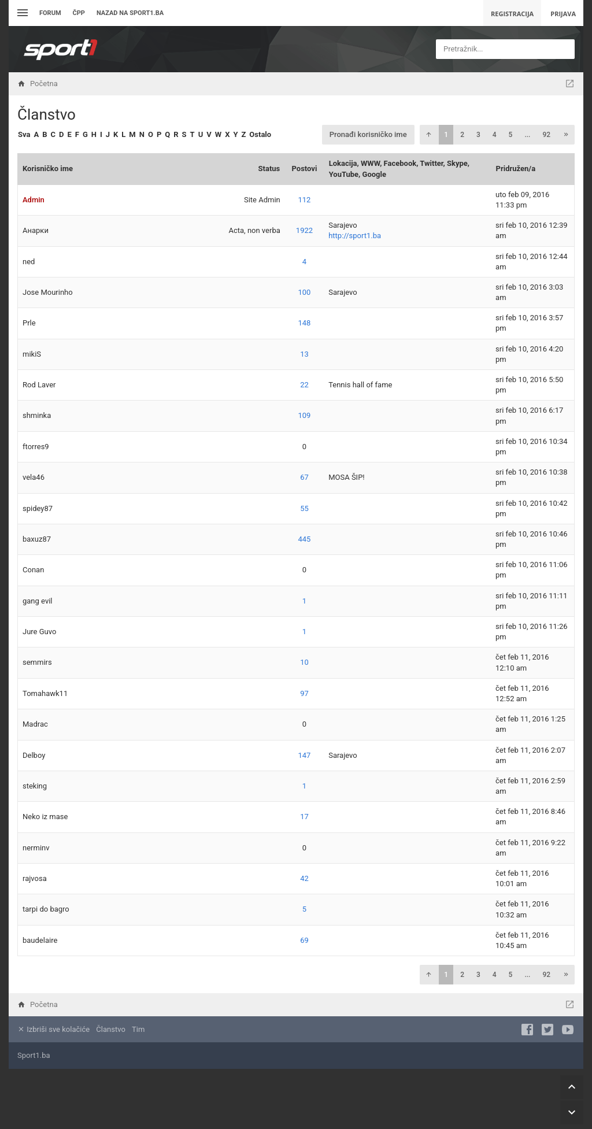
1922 (304, 230)
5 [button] (511, 135)
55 (304, 508)
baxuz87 (37, 539)
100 (304, 292)
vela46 (34, 477)
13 (304, 354)
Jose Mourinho (48, 292)
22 (304, 384)
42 (304, 878)
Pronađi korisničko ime (368, 134)
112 (304, 199)
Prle (29, 323)
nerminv (36, 847)
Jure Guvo (39, 631)
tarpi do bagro (46, 909)
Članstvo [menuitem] (110, 1029)
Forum (50, 13)
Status (269, 168)
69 (304, 940)
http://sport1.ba (354, 235)
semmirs (37, 662)
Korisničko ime (48, 168)
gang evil (38, 601)
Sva (24, 134)
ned (29, 261)
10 (304, 662)
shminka (37, 415)
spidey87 (38, 508)
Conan (33, 569)
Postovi (304, 168)
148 (304, 323)
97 (304, 693)
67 (304, 477)
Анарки (36, 230)
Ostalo (260, 134)
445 (304, 539)
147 (304, 755)
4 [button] (495, 135)
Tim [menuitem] (138, 1029)
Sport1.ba (33, 1055)
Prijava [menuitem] (563, 13)
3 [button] (478, 135)
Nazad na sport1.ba (130, 13)
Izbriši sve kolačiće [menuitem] (53, 1029)
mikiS (32, 354)
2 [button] (462, 135)
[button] (428, 135)
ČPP (79, 13)
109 (304, 415)
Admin (34, 199)
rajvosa (35, 878)
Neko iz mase (45, 816)
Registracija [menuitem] (512, 13)
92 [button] (546, 135)
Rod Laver (39, 384)
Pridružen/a (516, 168)
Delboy (34, 755)
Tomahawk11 (45, 693)
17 (304, 816)
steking (35, 786)
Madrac (35, 724)
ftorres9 (36, 446)
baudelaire (40, 940)
